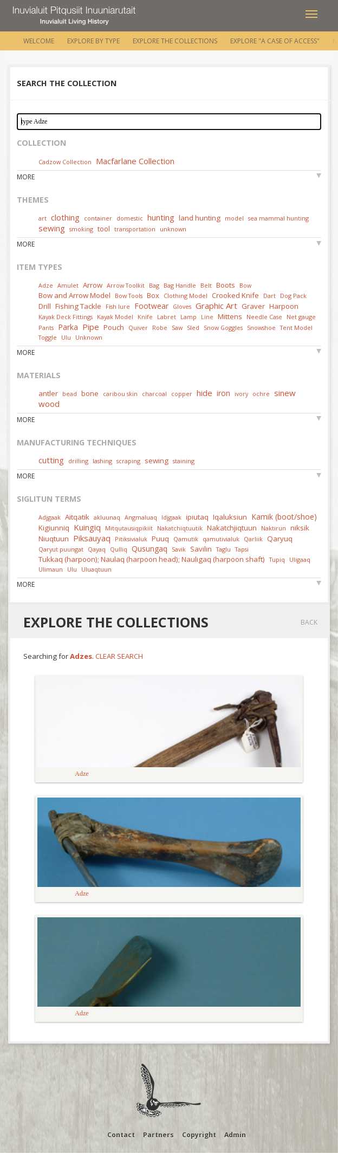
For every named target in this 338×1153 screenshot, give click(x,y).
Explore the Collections (175, 41)
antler (48, 393)
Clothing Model (185, 296)
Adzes (81, 656)
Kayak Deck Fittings (65, 317)
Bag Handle (180, 285)
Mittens (230, 316)
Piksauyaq (91, 538)
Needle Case (264, 317)
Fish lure (118, 306)
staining (183, 461)
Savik (179, 549)
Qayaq (97, 549)
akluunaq (107, 517)
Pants (46, 327)
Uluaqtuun (96, 569)
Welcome (38, 41)
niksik (299, 528)
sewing (51, 228)
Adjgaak (49, 517)
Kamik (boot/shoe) (284, 516)
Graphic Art (216, 305)
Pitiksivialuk (131, 539)
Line (207, 317)
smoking (81, 229)
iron (223, 393)
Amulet (68, 285)
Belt (206, 285)
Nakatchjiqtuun (232, 528)
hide (204, 392)
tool (104, 229)
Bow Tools (128, 296)
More (26, 177)
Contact (121, 1134)
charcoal (154, 394)
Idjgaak (171, 517)
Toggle (47, 337)
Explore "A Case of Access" (275, 41)
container (98, 218)
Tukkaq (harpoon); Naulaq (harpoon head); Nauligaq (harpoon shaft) (151, 559)
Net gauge (301, 317)
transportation (134, 229)
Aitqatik (77, 517)
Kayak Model (115, 317)
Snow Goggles (223, 327)
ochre (261, 394)
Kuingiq (87, 527)
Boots (225, 285)
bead (69, 394)
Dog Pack (293, 296)
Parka (68, 327)
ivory (241, 394)
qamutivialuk (221, 539)
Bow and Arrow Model (74, 295)
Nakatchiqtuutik (180, 528)
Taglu (223, 549)
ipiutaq (197, 517)
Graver (253, 306)
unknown (173, 229)
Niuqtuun (53, 538)
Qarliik (253, 539)
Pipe (90, 326)
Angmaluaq (141, 517)
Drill (44, 306)
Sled (193, 327)
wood (49, 403)
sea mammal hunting (278, 218)
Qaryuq (279, 538)
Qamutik (185, 539)
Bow (245, 285)
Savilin (201, 549)
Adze (45, 285)
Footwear (151, 306)
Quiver (138, 327)
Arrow (92, 285)
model (234, 218)
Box (153, 295)
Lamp (188, 317)
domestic (129, 218)
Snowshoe (261, 327)
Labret (166, 317)
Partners (158, 1134)
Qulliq (118, 549)
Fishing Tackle (78, 306)
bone (90, 393)
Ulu (66, 337)
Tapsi (242, 549)
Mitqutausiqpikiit (129, 528)
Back (309, 622)
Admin (235, 1134)
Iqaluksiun (230, 517)
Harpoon (283, 306)
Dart (269, 296)
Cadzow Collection (65, 162)
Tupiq (277, 559)
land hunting (199, 218)
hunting (160, 217)
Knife (145, 317)
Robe (159, 327)
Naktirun (273, 528)
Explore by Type (93, 41)
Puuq (160, 538)
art (42, 218)
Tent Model (296, 327)
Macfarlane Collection (135, 161)
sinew (285, 392)
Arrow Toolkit (126, 285)
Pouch (113, 327)
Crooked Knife (235, 295)
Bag (154, 285)
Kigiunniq (53, 528)
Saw (177, 327)
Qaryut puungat (60, 549)
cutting (51, 460)
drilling (78, 461)
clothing (65, 217)
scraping (128, 461)
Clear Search (119, 656)
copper (181, 394)
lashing (102, 461)
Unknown (88, 337)
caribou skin (120, 394)
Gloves (182, 306)
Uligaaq (299, 559)
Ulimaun (50, 569)
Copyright (199, 1134)
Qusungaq (149, 548)
